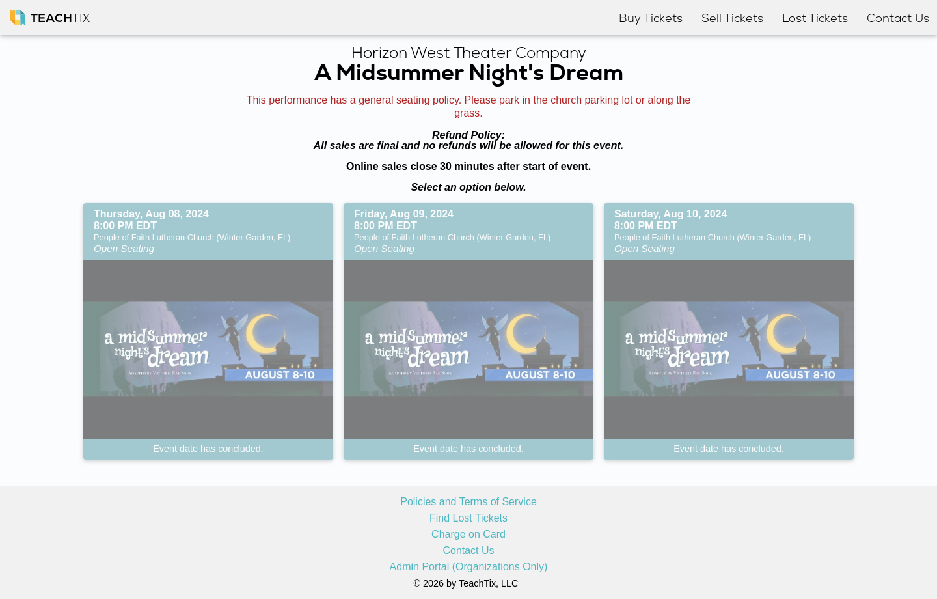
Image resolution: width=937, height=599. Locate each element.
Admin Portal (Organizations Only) (469, 567)
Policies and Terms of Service (468, 502)
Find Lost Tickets (468, 518)
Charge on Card (468, 534)
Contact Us (468, 551)
